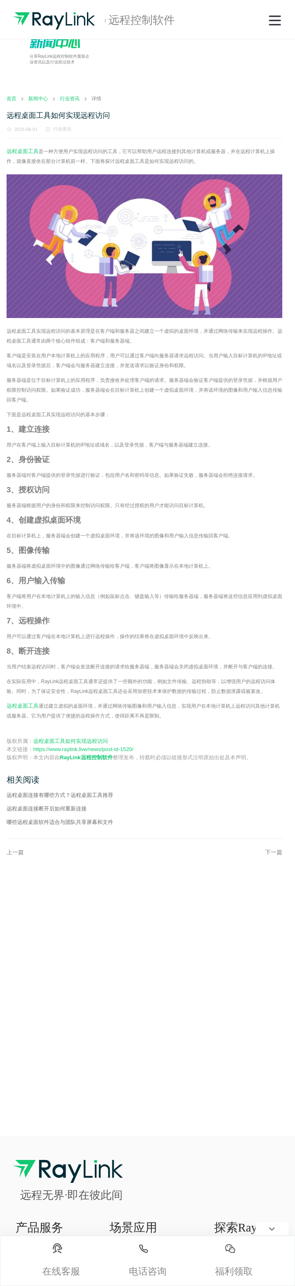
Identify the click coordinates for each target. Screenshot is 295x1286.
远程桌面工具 (23, 151)
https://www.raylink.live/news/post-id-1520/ (83, 749)
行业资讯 (62, 128)
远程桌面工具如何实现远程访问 (70, 741)
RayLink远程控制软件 (86, 757)
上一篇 (15, 852)
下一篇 (273, 852)
